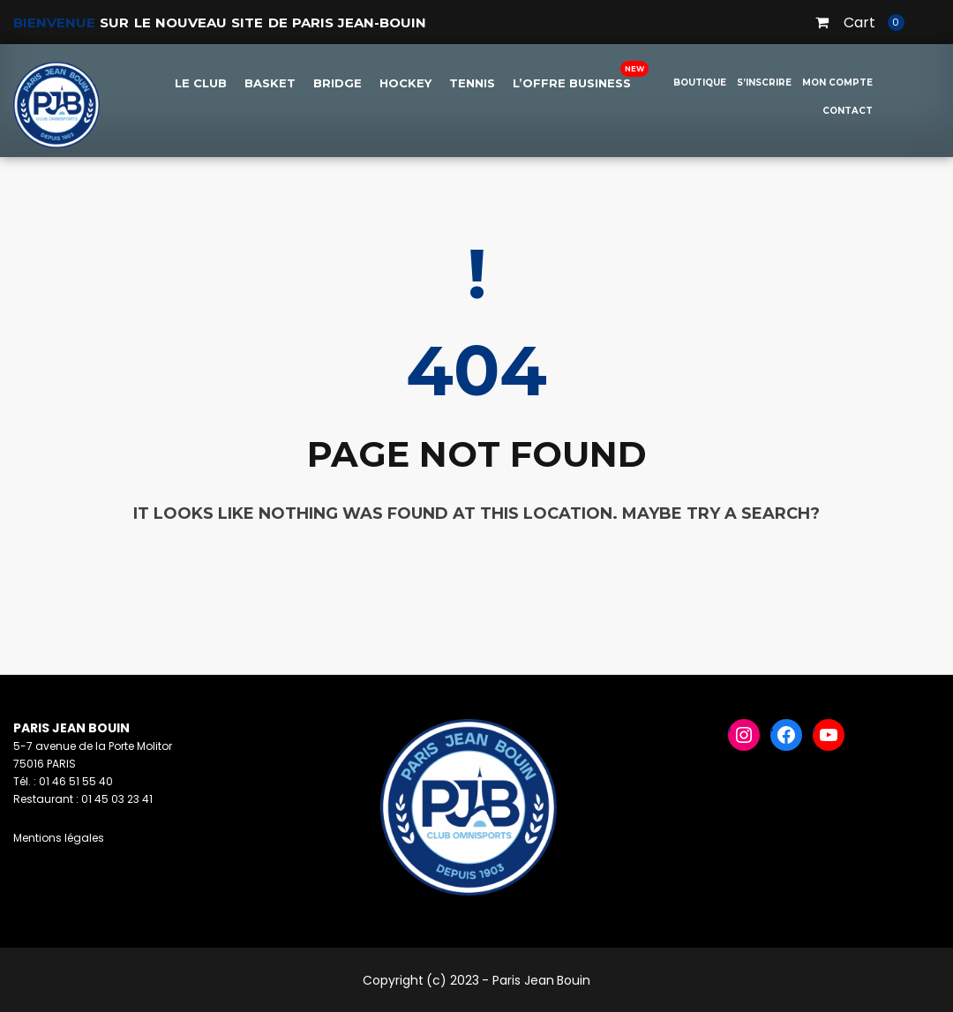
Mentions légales (58, 837)
